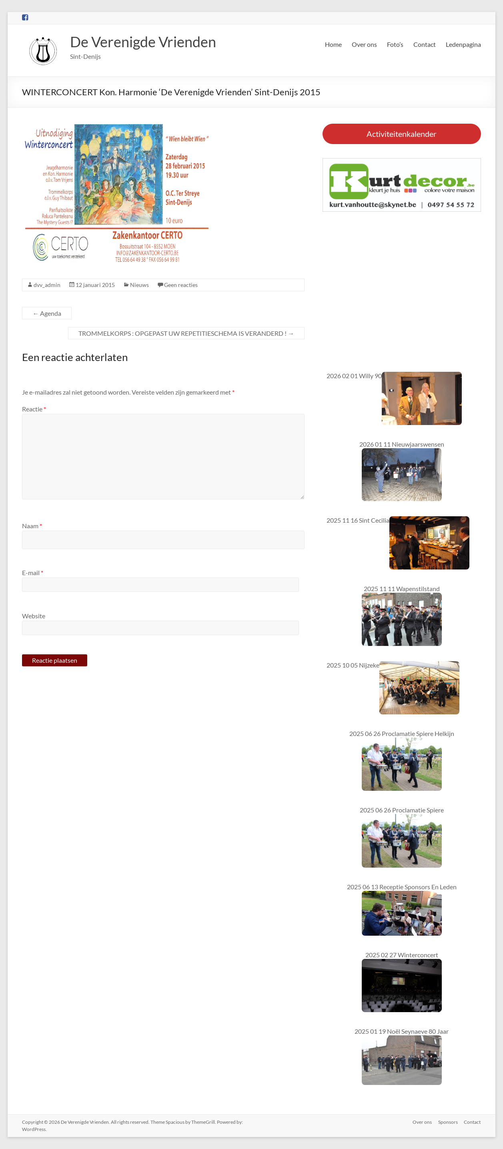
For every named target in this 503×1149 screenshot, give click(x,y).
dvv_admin (47, 284)
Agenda (46, 313)
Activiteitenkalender (402, 133)
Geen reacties (181, 284)
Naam (32, 525)
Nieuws (139, 284)
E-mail (32, 572)
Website (33, 616)
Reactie (34, 409)
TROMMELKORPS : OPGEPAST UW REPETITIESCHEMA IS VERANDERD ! (186, 333)
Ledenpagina (463, 44)
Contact (424, 44)
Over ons (364, 44)
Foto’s (395, 44)
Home (333, 44)
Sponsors (448, 1122)
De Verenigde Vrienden (143, 41)
